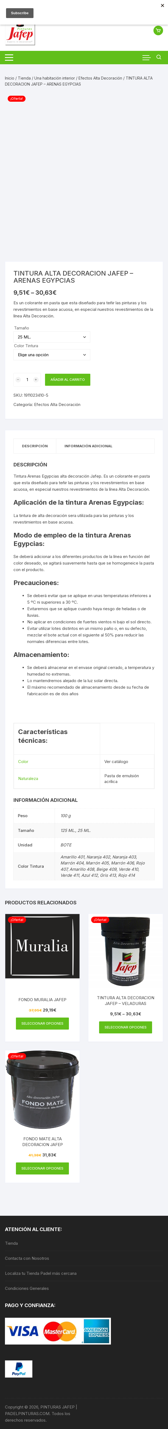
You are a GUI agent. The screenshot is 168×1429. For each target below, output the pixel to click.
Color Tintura (26, 345)
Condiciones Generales (27, 1288)
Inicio (9, 78)
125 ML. (67, 830)
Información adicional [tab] (89, 446)
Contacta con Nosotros (27, 1258)
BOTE (65, 845)
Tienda (24, 78)
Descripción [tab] (35, 446)
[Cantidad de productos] (27, 380)
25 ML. (84, 830)
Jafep (95, 476)
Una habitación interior (54, 78)
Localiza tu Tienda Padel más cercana (41, 1273)
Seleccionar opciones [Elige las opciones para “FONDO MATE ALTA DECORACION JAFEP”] (42, 1168)
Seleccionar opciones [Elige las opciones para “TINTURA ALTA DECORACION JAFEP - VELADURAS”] (126, 1027)
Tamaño (21, 328)
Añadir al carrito (68, 380)
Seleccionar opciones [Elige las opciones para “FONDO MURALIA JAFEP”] (42, 1023)
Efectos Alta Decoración (100, 78)
